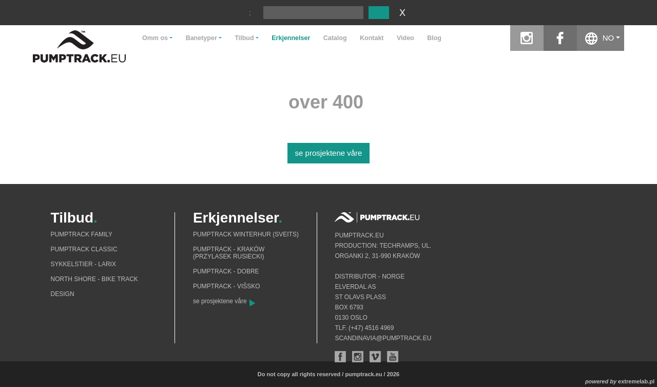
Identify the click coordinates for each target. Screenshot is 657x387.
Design (62, 294)
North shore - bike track (94, 279)
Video (405, 38)
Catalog (335, 38)
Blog (434, 38)
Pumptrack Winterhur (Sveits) (246, 234)
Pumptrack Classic (84, 249)
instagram (527, 38)
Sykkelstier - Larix (83, 264)
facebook (560, 38)
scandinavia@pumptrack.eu (383, 338)
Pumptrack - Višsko (226, 286)
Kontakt (372, 38)
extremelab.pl (636, 381)
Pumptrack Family (81, 234)
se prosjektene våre (328, 153)
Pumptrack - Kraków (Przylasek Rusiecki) (228, 253)
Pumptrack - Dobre (226, 271)
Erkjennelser (291, 38)
